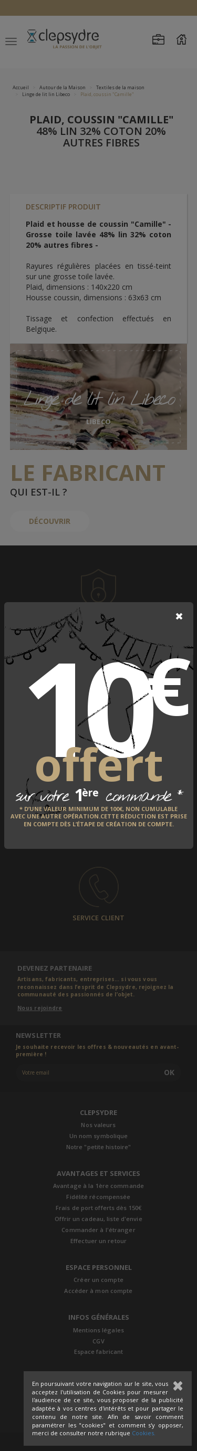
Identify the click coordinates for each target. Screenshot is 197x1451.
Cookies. (143, 1433)
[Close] (179, 616)
